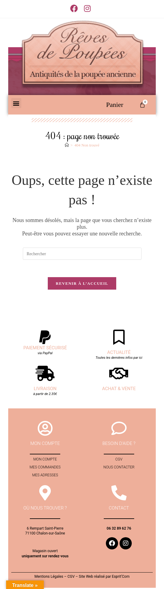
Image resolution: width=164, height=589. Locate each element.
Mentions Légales (48, 578)
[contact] (119, 494)
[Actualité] (119, 338)
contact (119, 509)
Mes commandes (45, 468)
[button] (16, 103)
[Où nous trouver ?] (45, 494)
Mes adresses (45, 476)
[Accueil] (67, 145)
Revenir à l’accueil (82, 284)
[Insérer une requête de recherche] (82, 254)
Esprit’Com (120, 578)
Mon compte (45, 460)
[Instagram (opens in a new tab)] (87, 8)
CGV (118, 460)
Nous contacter (118, 468)
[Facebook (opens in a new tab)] (75, 8)
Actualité (119, 353)
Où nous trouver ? (45, 509)
